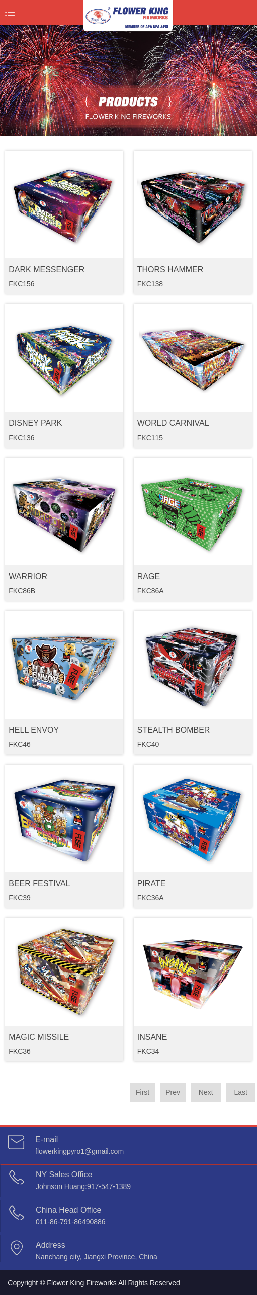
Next (206, 1092)
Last (240, 1092)
